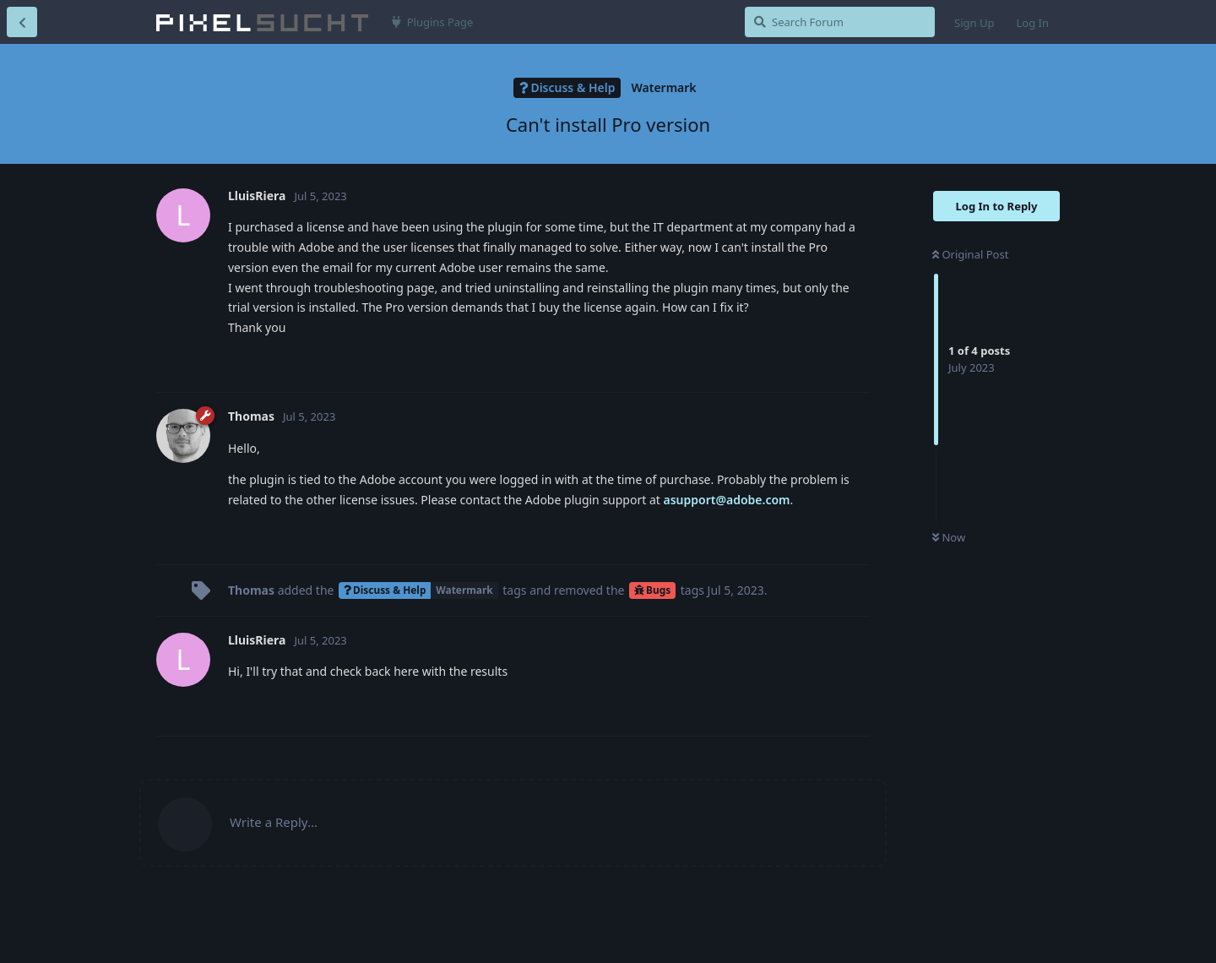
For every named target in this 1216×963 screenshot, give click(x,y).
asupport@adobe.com (726, 500)
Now (948, 537)
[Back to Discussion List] (22, 22)
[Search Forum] (840, 22)
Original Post (970, 254)
